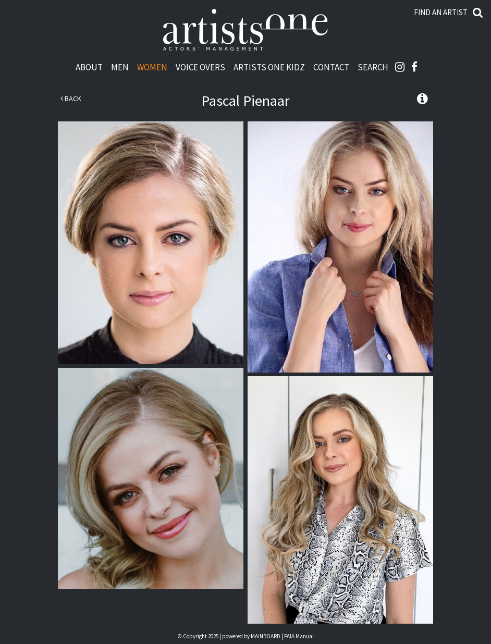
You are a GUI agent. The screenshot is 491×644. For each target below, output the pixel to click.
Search (373, 66)
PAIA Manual (299, 636)
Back (70, 98)
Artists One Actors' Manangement (245, 30)
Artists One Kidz (269, 66)
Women (152, 66)
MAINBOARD (265, 636)
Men (120, 66)
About (89, 66)
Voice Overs (200, 66)
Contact (331, 66)
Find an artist (441, 12)
